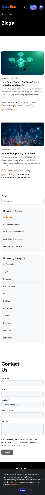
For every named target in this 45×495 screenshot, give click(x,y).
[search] (25, 7)
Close (22, 491)
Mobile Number (7, 410)
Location (5, 400)
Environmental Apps (9, 177)
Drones (33, 102)
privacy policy (14, 485)
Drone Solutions (8, 109)
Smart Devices (12, 171)
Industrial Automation (10, 102)
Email (3, 389)
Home (3, 14)
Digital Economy (24, 171)
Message (5, 421)
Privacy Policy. (21, 445)
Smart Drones (23, 102)
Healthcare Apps (23, 177)
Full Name (5, 378)
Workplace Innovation (24, 106)
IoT (3, 171)
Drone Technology (9, 106)
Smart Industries (8, 174)
